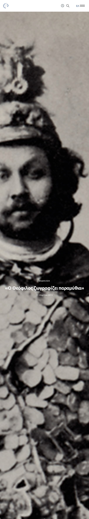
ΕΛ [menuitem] (77, 6)
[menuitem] (78, 6)
